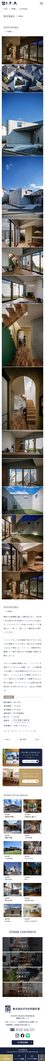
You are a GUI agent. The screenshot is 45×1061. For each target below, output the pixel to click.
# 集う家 (14, 731)
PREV (7, 739)
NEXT (38, 739)
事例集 (13, 8)
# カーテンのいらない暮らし (28, 731)
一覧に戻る (23, 739)
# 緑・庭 (6, 731)
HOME (5, 8)
